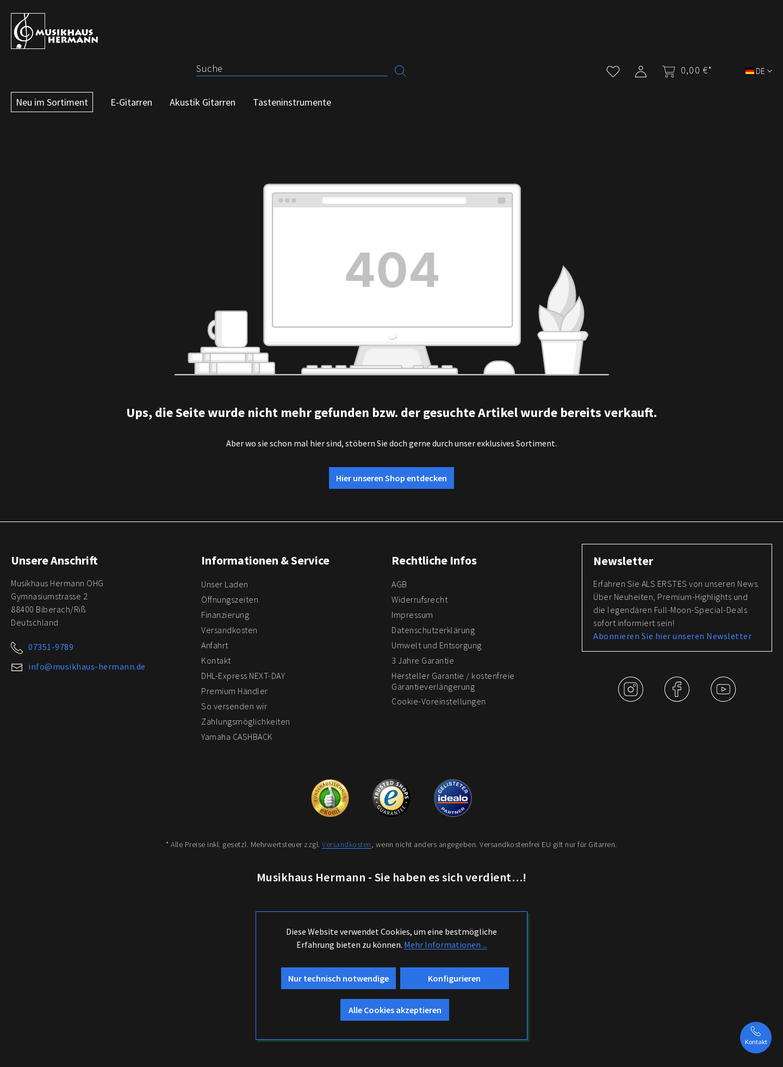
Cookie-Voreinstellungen (438, 701)
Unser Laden (224, 584)
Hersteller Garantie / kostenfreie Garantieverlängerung (453, 681)
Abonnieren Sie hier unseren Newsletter (672, 635)
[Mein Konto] (641, 69)
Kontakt (216, 660)
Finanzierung (225, 614)
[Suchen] (400, 70)
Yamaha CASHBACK (237, 736)
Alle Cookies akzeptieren (395, 1009)
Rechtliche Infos (434, 560)
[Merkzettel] (613, 69)
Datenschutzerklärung (433, 629)
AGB (399, 584)
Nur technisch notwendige (338, 978)
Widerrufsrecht (419, 599)
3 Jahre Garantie (422, 660)
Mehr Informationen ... (445, 944)
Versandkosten (229, 629)
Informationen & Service (265, 560)
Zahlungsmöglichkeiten (245, 721)
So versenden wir (234, 706)
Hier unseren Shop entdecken (391, 478)
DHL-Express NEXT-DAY (243, 675)
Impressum (412, 614)
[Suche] (292, 68)
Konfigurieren (454, 978)
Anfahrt (214, 645)
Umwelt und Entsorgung (436, 645)
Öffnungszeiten (229, 599)
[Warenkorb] (684, 70)
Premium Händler (234, 690)
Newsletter (623, 560)
